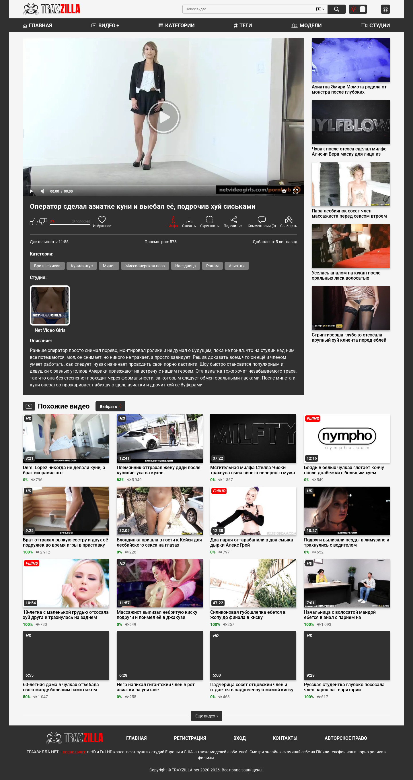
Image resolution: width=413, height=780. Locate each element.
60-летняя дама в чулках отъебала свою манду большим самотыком (61, 687)
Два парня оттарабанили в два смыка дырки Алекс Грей (251, 542)
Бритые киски (47, 266)
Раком (212, 266)
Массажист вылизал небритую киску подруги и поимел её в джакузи (157, 615)
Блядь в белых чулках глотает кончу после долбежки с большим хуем (344, 470)
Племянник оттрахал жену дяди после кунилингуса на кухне (158, 470)
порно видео (74, 752)
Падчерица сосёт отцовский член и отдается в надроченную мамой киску (251, 687)
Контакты (285, 738)
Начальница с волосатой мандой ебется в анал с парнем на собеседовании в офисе (340, 615)
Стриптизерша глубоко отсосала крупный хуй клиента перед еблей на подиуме (349, 337)
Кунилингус (82, 266)
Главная (37, 25)
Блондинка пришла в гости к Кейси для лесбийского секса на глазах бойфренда (159, 542)
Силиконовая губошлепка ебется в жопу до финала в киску (248, 615)
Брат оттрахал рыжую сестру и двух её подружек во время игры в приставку (65, 542)
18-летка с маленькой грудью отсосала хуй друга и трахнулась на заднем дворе (66, 615)
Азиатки (237, 266)
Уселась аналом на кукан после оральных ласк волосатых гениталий (346, 275)
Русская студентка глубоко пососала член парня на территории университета (344, 687)
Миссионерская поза (145, 266)
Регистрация (190, 738)
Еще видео (206, 716)
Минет (109, 266)
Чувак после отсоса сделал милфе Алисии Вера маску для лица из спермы (349, 151)
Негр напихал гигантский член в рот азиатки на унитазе (156, 687)
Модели (306, 25)
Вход (239, 738)
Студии (375, 25)
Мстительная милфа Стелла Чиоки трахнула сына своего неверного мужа (252, 470)
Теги (243, 25)
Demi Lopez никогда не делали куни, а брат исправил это (64, 470)
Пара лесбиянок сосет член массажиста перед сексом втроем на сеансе (349, 213)
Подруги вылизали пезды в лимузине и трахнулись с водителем (346, 542)
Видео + (105, 25)
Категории (177, 25)
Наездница (185, 266)
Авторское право (346, 738)
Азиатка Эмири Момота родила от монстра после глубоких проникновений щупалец (349, 89)
